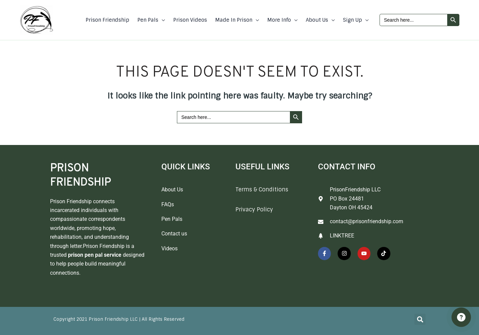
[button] (161, 20)
